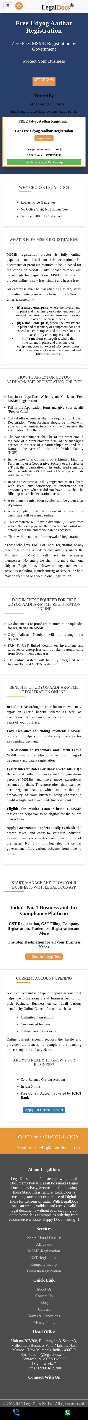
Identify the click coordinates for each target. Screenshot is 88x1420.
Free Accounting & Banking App (44, 162)
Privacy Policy (44, 1323)
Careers (44, 1309)
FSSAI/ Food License (44, 1237)
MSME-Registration (44, 1251)
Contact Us (44, 1296)
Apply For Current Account (44, 1110)
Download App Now (44, 956)
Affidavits (44, 1244)
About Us (44, 1289)
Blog (44, 1302)
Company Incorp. (44, 1264)
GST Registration (44, 1258)
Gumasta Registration (44, 1271)
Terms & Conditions (44, 1316)
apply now (44, 79)
